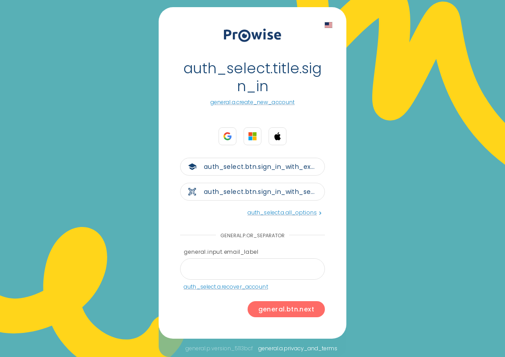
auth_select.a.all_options (284, 212)
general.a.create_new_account (252, 102)
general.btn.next (286, 309)
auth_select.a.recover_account (226, 286)
